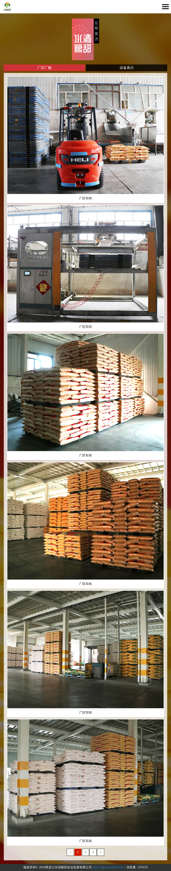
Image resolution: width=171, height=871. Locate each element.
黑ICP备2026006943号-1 (109, 867)
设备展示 (127, 68)
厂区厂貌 (44, 68)
